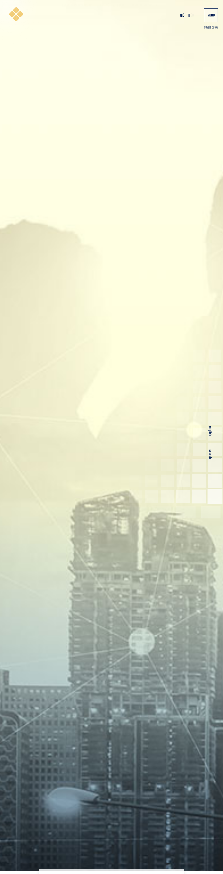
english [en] (210, 431)
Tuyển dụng (211, 27)
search (210, 454)
